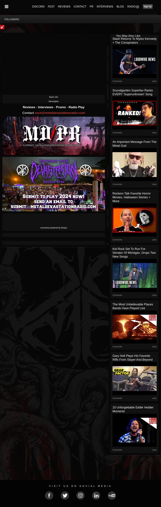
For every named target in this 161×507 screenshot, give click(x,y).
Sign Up (148, 6)
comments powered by (53, 228)
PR (91, 6)
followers (11, 19)
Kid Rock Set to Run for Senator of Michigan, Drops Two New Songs (134, 252)
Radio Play (76, 107)
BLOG (120, 6)
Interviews (46, 107)
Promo (61, 107)
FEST (51, 6)
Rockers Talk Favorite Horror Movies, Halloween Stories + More (131, 197)
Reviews (29, 107)
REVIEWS (64, 6)
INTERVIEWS (105, 6)
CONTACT (80, 6)
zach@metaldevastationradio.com (60, 113)
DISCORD (38, 6)
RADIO (131, 6)
